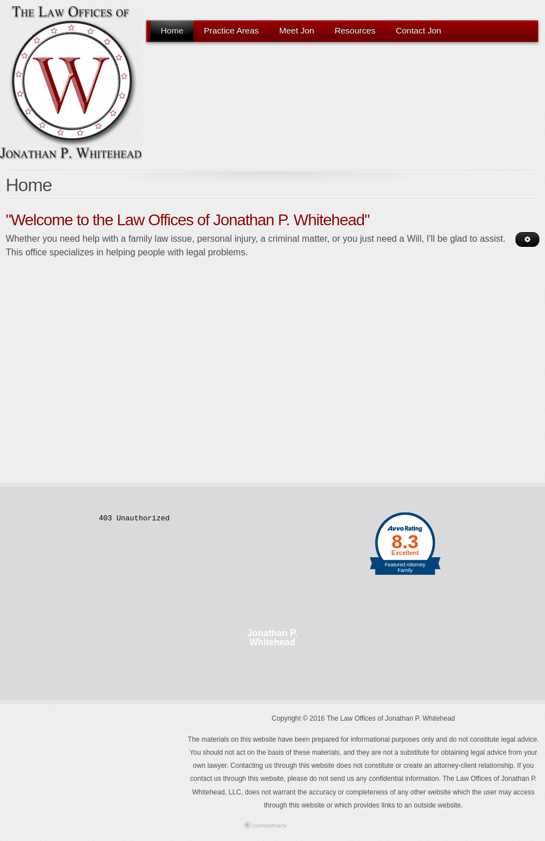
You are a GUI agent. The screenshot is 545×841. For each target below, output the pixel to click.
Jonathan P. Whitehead (272, 638)
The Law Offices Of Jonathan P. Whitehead (71, 84)
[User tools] (527, 239)
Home (172, 30)
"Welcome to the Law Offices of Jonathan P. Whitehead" (188, 220)
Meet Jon (297, 30)
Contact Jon (418, 30)
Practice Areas (231, 30)
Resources (354, 30)
